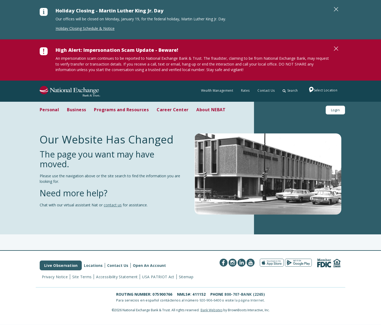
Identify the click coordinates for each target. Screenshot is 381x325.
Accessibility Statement (117, 276)
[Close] (336, 9)
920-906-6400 (210, 300)
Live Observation (61, 265)
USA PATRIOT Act (158, 276)
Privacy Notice (55, 276)
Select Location (322, 91)
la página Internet (249, 300)
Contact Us (266, 90)
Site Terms (82, 276)
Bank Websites (212, 310)
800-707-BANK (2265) (244, 294)
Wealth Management (217, 90)
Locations (93, 265)
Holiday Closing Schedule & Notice (85, 28)
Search (290, 90)
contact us (113, 204)
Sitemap (186, 276)
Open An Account (149, 265)
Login (335, 110)
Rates (245, 90)
